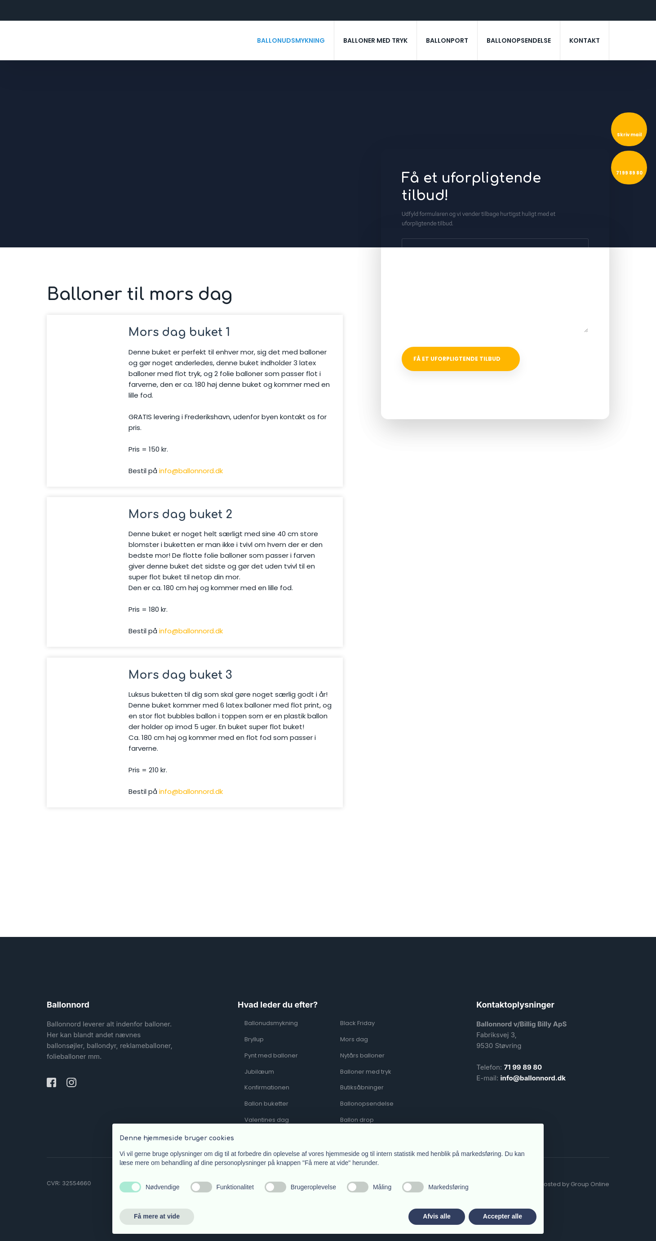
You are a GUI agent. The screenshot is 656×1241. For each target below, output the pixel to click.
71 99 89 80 (523, 1067)
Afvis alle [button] (436, 1216)
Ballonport (447, 40)
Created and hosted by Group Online (555, 1184)
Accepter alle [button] (502, 1216)
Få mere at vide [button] (157, 1216)
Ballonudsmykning (291, 40)
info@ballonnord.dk (191, 470)
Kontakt (584, 40)
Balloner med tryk (375, 40)
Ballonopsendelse (519, 40)
